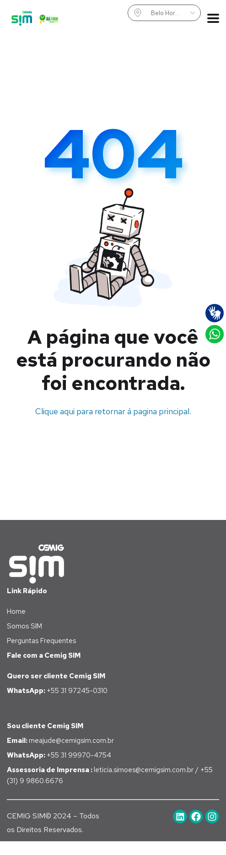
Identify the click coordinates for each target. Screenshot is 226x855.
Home (16, 611)
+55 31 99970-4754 (59, 755)
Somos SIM (24, 626)
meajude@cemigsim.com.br (60, 740)
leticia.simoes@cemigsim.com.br (144, 769)
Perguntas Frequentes (41, 640)
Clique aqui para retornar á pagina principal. (113, 411)
